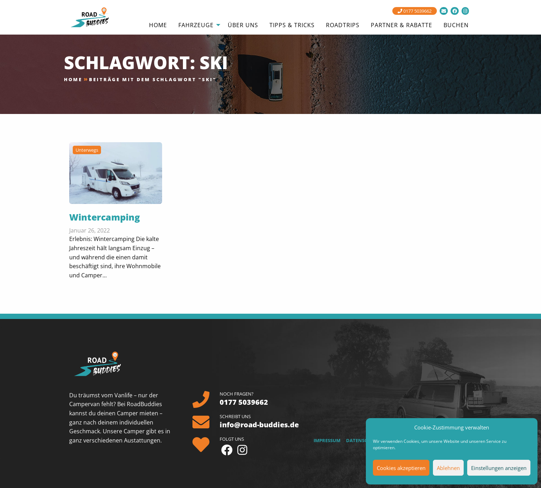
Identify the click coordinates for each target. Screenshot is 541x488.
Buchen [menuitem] (456, 25)
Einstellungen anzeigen (499, 467)
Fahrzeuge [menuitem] (196, 25)
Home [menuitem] (158, 25)
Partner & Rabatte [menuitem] (401, 25)
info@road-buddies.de (259, 424)
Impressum (327, 440)
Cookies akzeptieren (401, 467)
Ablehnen (448, 467)
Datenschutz (363, 440)
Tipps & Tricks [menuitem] (292, 25)
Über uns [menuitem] (243, 25)
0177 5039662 (415, 11)
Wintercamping (104, 217)
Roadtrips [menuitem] (342, 25)
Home (73, 79)
